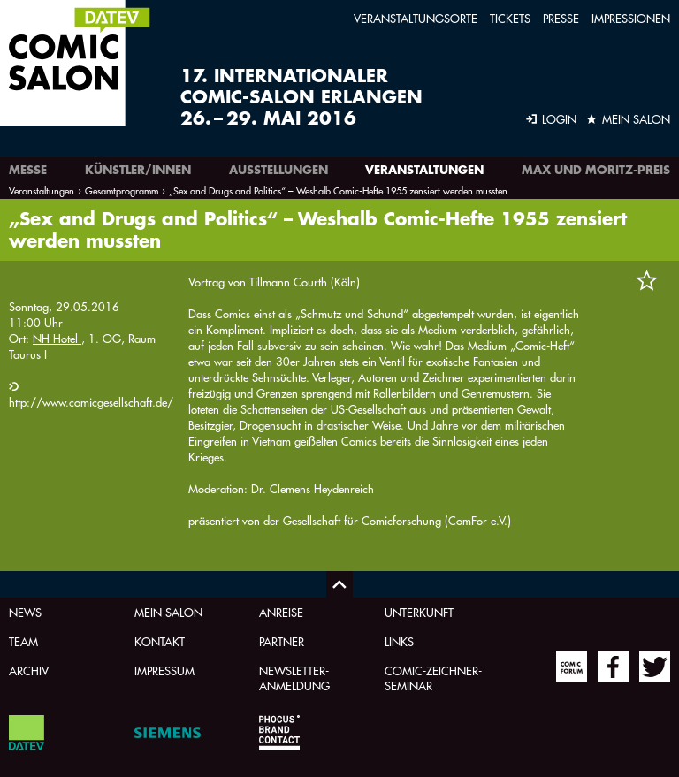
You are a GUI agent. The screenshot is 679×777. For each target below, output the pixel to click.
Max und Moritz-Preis (596, 170)
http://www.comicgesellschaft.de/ (91, 401)
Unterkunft (419, 612)
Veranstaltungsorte (415, 18)
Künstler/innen (138, 170)
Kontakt (159, 641)
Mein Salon (168, 612)
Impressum (164, 670)
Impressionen (630, 18)
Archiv (29, 670)
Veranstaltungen (424, 170)
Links (399, 641)
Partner (281, 641)
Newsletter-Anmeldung (294, 678)
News (25, 612)
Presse (561, 18)
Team (23, 641)
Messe (28, 170)
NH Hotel (57, 338)
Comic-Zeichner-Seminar (433, 678)
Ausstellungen (278, 170)
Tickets (510, 18)
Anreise (281, 612)
